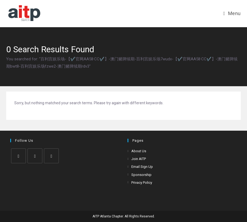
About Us (138, 151)
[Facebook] (35, 155)
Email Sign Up (142, 167)
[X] (18, 155)
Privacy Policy (141, 183)
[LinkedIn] (51, 155)
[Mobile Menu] (232, 13)
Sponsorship (141, 175)
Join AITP (138, 159)
